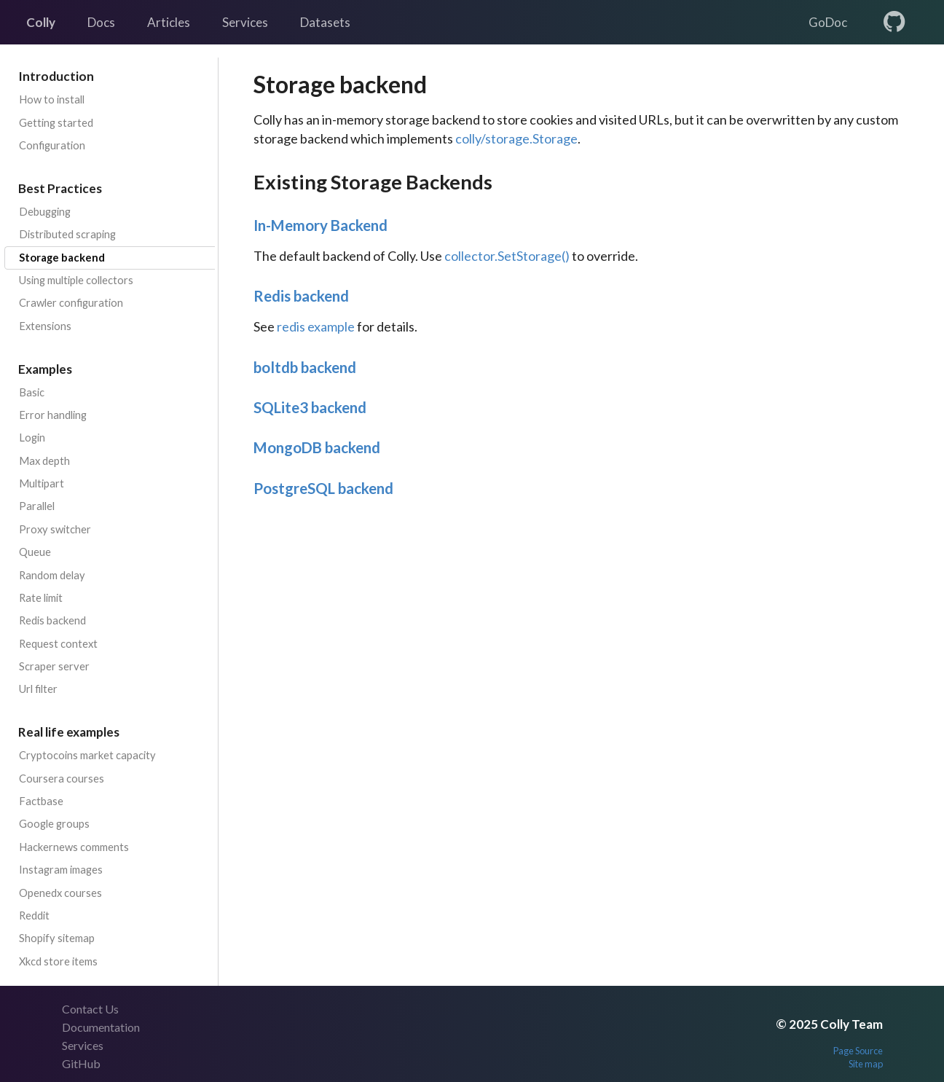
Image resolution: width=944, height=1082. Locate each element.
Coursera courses (61, 778)
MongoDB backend (316, 447)
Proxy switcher (55, 529)
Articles (168, 22)
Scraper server (54, 666)
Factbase (41, 801)
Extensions (45, 326)
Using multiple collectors (76, 280)
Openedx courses (60, 893)
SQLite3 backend (309, 407)
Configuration (52, 145)
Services (245, 22)
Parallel (37, 506)
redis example (316, 326)
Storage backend (62, 257)
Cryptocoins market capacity (87, 755)
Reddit (34, 915)
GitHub (81, 1063)
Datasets (325, 22)
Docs (101, 22)
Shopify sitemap (57, 938)
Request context (58, 644)
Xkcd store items (58, 961)
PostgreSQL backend (323, 488)
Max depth (44, 461)
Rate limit (41, 598)
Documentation (101, 1027)
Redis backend (52, 620)
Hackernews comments (74, 847)
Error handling (53, 415)
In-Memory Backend (320, 225)
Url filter (38, 689)
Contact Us (90, 1009)
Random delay (52, 575)
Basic (31, 392)
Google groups (54, 824)
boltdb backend (304, 367)
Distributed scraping (67, 234)
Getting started (56, 123)
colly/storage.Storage (516, 138)
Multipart (41, 483)
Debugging (45, 211)
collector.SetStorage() (507, 256)
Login (32, 437)
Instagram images (61, 869)
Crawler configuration (71, 303)
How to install (51, 99)
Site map (866, 1064)
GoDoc (828, 22)
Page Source (858, 1050)
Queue (35, 552)
